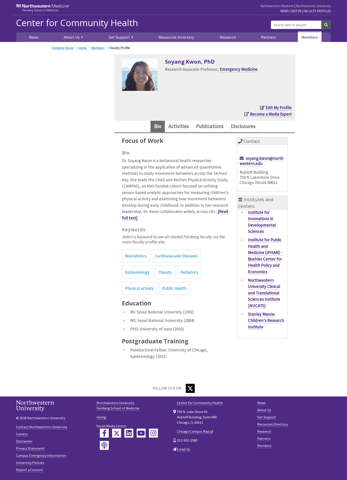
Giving (101, 417)
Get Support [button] (119, 37)
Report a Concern (29, 470)
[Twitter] (190, 388)
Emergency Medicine (238, 69)
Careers (22, 434)
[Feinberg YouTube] (141, 433)
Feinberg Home (62, 48)
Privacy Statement (30, 449)
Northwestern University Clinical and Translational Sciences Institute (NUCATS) (264, 293)
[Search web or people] (296, 25)
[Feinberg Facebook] (104, 433)
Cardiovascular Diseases (176, 256)
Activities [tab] (177, 126)
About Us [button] (72, 37)
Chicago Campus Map (193, 432)
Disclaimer (24, 441)
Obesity (165, 272)
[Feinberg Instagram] (153, 433)
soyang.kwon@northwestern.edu (261, 161)
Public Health (174, 288)
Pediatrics (189, 272)
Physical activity (139, 288)
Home (82, 48)
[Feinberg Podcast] (104, 445)
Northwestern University (313, 6)
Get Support (266, 417)
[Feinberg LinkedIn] (128, 433)
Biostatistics (135, 256)
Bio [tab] (155, 126)
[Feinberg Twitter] (116, 433)
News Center (290, 11)
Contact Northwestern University (41, 427)
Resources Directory (176, 37)
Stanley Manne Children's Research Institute (266, 321)
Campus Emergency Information (41, 456)
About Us (264, 410)
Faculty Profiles (317, 11)
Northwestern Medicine (277, 6)
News (33, 37)
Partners (268, 37)
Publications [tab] (209, 126)
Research (228, 37)
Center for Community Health (77, 23)
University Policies (30, 463)
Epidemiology (137, 272)
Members (309, 37)
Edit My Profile (278, 107)
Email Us (183, 449)
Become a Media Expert (271, 114)
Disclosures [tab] (245, 126)
